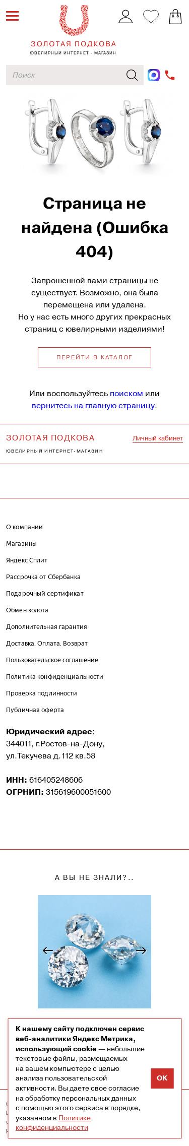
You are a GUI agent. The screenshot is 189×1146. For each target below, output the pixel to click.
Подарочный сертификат (45, 593)
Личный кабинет (158, 438)
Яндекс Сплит (27, 560)
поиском (126, 393)
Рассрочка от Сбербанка (43, 577)
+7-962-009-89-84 (170, 75)
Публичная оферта (35, 710)
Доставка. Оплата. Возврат (47, 643)
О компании (24, 527)
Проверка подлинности (42, 693)
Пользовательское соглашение (52, 660)
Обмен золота (27, 610)
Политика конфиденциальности (55, 676)
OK (162, 1078)
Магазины (21, 543)
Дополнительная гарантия (46, 626)
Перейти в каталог (94, 357)
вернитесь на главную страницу (93, 405)
